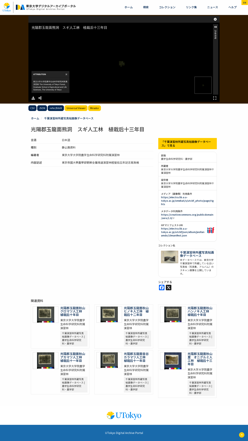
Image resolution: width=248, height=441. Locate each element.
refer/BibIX (56, 108)
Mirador (94, 108)
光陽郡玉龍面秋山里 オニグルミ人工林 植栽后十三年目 (200, 358)
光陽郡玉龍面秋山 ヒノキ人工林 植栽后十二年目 (138, 311)
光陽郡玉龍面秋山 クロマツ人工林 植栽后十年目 (74, 311)
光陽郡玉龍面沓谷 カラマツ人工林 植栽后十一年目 (138, 357)
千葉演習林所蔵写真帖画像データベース (69, 118)
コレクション (167, 7)
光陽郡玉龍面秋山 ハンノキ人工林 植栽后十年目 (201, 311)
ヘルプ (232, 7)
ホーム (129, 7)
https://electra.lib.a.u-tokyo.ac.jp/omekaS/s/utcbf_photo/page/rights (187, 200)
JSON (42, 108)
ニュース (212, 7)
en (244, 2)
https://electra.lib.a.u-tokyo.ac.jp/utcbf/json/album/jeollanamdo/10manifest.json (182, 232)
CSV (32, 108)
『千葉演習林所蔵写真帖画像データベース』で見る (186, 144)
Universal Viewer (76, 108)
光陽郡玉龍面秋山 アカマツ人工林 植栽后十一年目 (74, 357)
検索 (146, 7)
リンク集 (191, 7)
